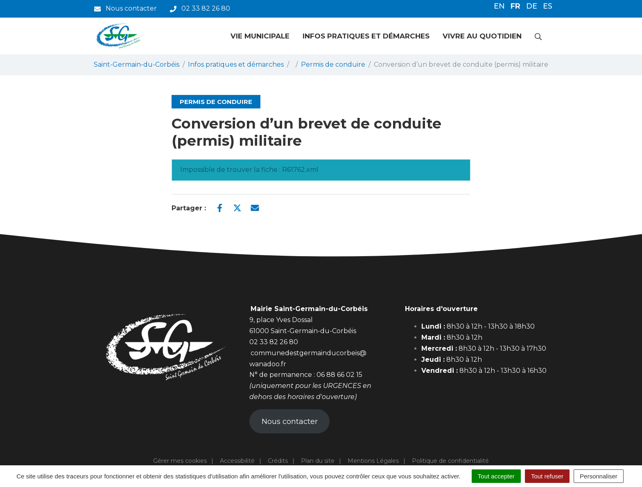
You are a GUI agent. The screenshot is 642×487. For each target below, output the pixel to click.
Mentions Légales (373, 460)
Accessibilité (237, 460)
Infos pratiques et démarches (366, 36)
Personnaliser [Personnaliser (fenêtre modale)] (598, 476)
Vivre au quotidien (482, 36)
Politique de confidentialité (450, 460)
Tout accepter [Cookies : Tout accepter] (496, 476)
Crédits (278, 460)
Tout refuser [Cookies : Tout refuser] (547, 476)
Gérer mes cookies (180, 460)
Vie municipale (260, 36)
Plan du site (318, 460)
